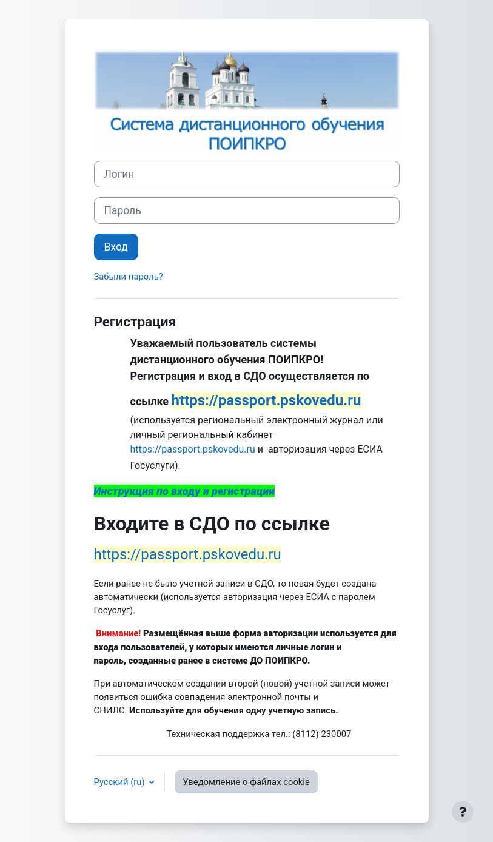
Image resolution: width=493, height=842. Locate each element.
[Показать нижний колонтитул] (463, 812)
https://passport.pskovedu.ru (192, 449)
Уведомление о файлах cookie (246, 781)
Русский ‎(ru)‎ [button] (120, 781)
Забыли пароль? (128, 276)
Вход (116, 247)
